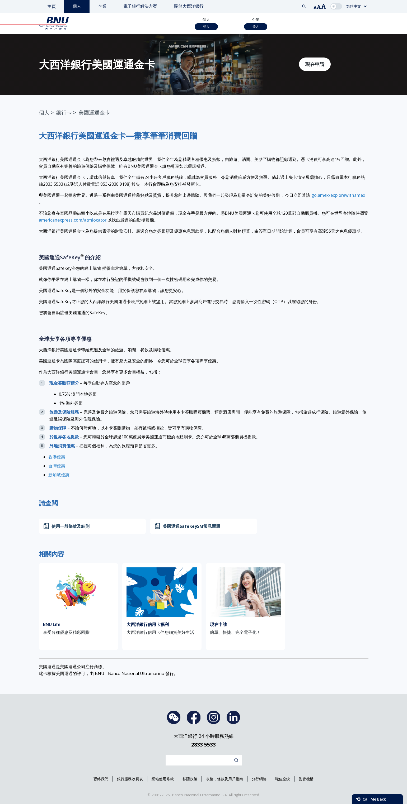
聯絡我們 (100, 778)
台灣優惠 (56, 466)
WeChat (173, 717)
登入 (206, 26)
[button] (315, 7)
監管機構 (306, 778)
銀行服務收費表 (130, 778)
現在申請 (314, 64)
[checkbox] (336, 6)
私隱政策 (190, 778)
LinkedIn (233, 717)
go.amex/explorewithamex (338, 195)
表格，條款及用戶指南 (224, 778)
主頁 (51, 6)
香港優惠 (56, 457)
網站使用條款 (163, 778)
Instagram (213, 717)
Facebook (193, 717)
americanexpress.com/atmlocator (72, 220)
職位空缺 (282, 778)
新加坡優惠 (58, 475)
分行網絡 (259, 778)
